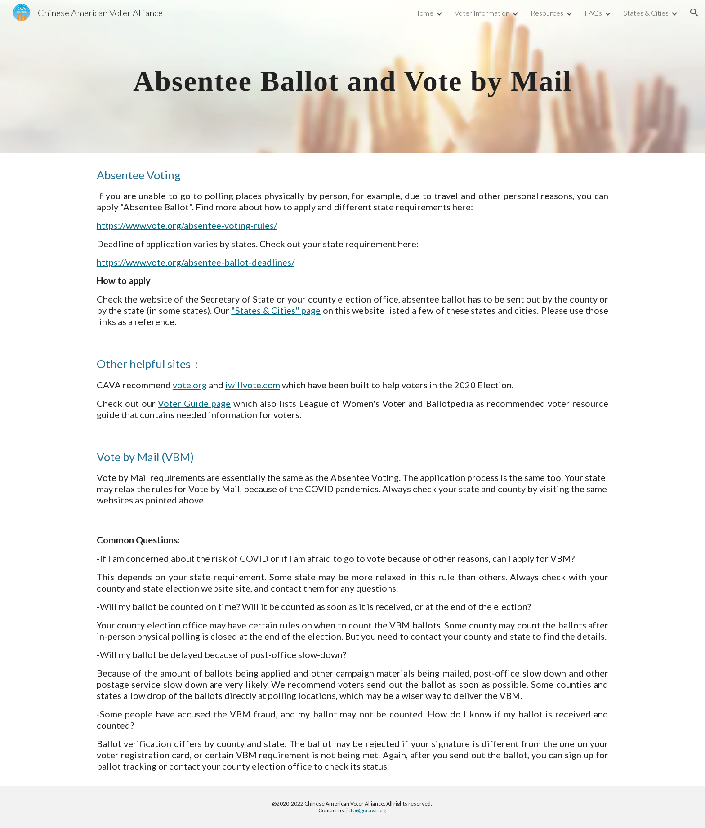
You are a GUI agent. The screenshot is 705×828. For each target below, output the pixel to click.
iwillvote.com (252, 384)
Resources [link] (547, 13)
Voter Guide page (194, 403)
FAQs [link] (593, 13)
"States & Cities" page (276, 310)
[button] (694, 12)
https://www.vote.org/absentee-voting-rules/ (187, 225)
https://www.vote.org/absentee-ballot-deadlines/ (195, 262)
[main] (352, 76)
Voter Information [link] (482, 13)
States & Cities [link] (646, 13)
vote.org (190, 384)
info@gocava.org (366, 810)
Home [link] (423, 13)
